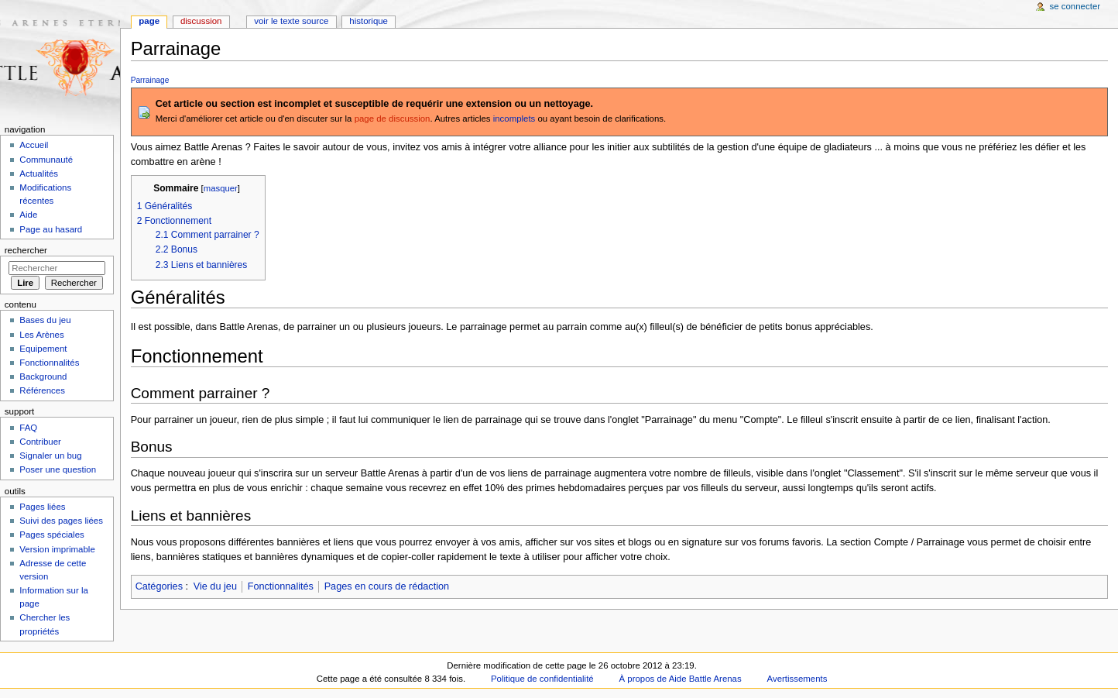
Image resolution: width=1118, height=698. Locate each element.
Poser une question (57, 469)
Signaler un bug (50, 455)
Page (149, 21)
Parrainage (150, 80)
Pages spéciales (51, 534)
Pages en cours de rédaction (387, 586)
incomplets (514, 118)
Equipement (43, 348)
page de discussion (392, 118)
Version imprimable (56, 549)
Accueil (33, 145)
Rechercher (26, 250)
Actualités (38, 173)
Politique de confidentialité (542, 678)
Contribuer (39, 441)
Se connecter (1075, 6)
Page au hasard (50, 229)
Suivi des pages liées (61, 520)
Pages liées (42, 506)
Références (42, 390)
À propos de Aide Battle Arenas (680, 678)
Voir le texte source (291, 21)
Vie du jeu (215, 586)
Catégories (159, 586)
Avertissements (797, 678)
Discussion (200, 21)
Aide (28, 214)
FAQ (28, 427)
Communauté (46, 159)
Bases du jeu (44, 320)
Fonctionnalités (281, 586)
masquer (221, 188)
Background (43, 376)
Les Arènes (41, 334)
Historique (368, 21)
